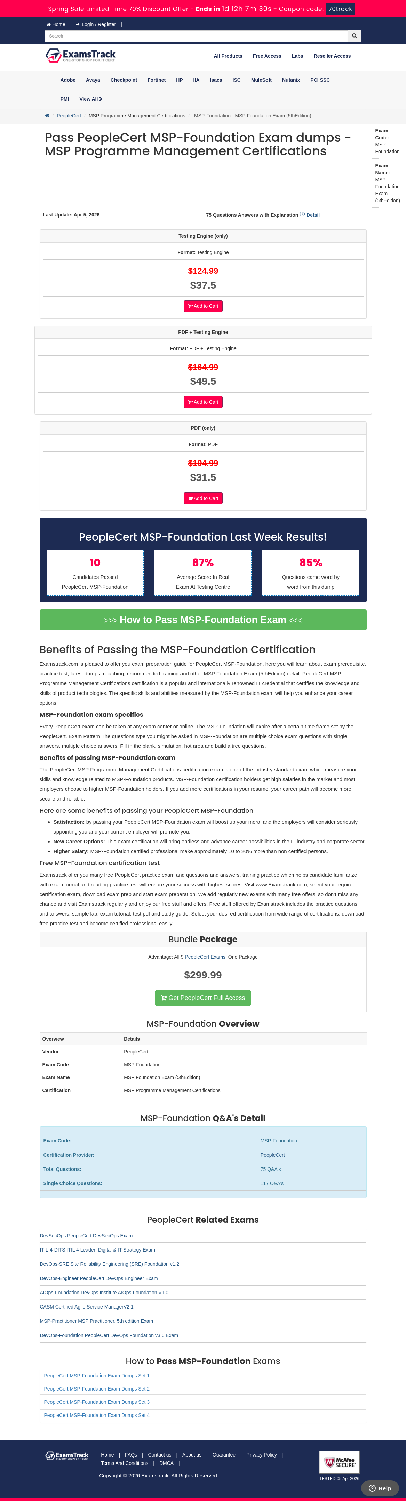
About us (191, 1455)
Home (56, 24)
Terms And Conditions (124, 1463)
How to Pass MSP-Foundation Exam (203, 619)
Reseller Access (332, 56)
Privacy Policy (262, 1455)
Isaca (216, 80)
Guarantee (224, 1455)
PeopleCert (69, 115)
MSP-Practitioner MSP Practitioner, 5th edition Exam (96, 1321)
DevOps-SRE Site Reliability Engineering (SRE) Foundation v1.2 (110, 1264)
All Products (228, 56)
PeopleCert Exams (205, 957)
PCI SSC (320, 80)
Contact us (160, 1455)
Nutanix (291, 80)
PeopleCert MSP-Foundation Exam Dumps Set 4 (97, 1415)
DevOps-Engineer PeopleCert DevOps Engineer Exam (99, 1278)
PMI (65, 99)
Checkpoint (124, 80)
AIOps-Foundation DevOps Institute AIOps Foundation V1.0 (104, 1292)
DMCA (166, 1463)
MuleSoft (261, 80)
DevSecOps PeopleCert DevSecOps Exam (86, 1235)
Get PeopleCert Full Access (203, 997)
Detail (310, 215)
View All (91, 99)
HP (179, 80)
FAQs (131, 1455)
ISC (237, 80)
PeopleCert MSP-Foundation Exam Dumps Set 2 (97, 1389)
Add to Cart (203, 306)
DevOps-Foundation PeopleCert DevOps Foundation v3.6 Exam (109, 1335)
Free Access (267, 56)
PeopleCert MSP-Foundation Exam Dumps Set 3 (97, 1402)
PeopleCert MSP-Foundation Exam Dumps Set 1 (97, 1375)
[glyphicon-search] (354, 36)
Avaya (93, 80)
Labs (297, 56)
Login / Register (96, 24)
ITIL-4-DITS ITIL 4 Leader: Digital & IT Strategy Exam (97, 1250)
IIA (196, 80)
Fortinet (157, 80)
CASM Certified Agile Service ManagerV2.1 (87, 1307)
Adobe (68, 80)
